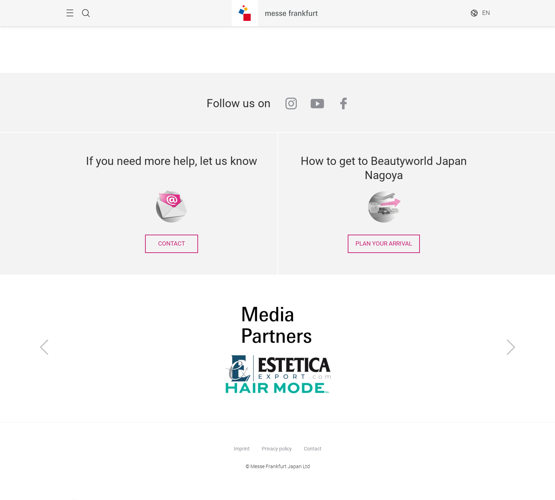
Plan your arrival (383, 243)
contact (171, 243)
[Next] (511, 348)
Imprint (242, 449)
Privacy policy (277, 449)
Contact (313, 449)
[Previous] (44, 348)
